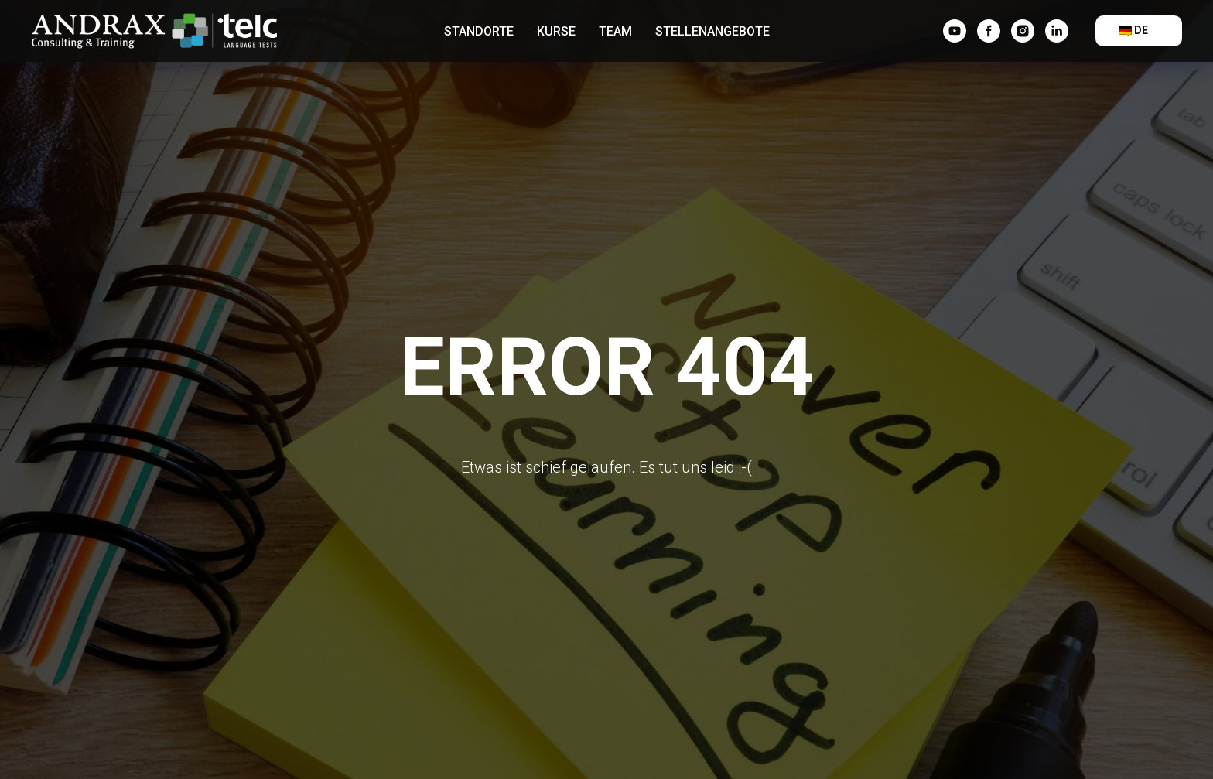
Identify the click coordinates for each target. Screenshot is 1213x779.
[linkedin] (1056, 31)
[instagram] (1022, 31)
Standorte (479, 31)
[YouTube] (954, 31)
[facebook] (988, 31)
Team (615, 31)
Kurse (556, 31)
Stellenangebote (712, 31)
